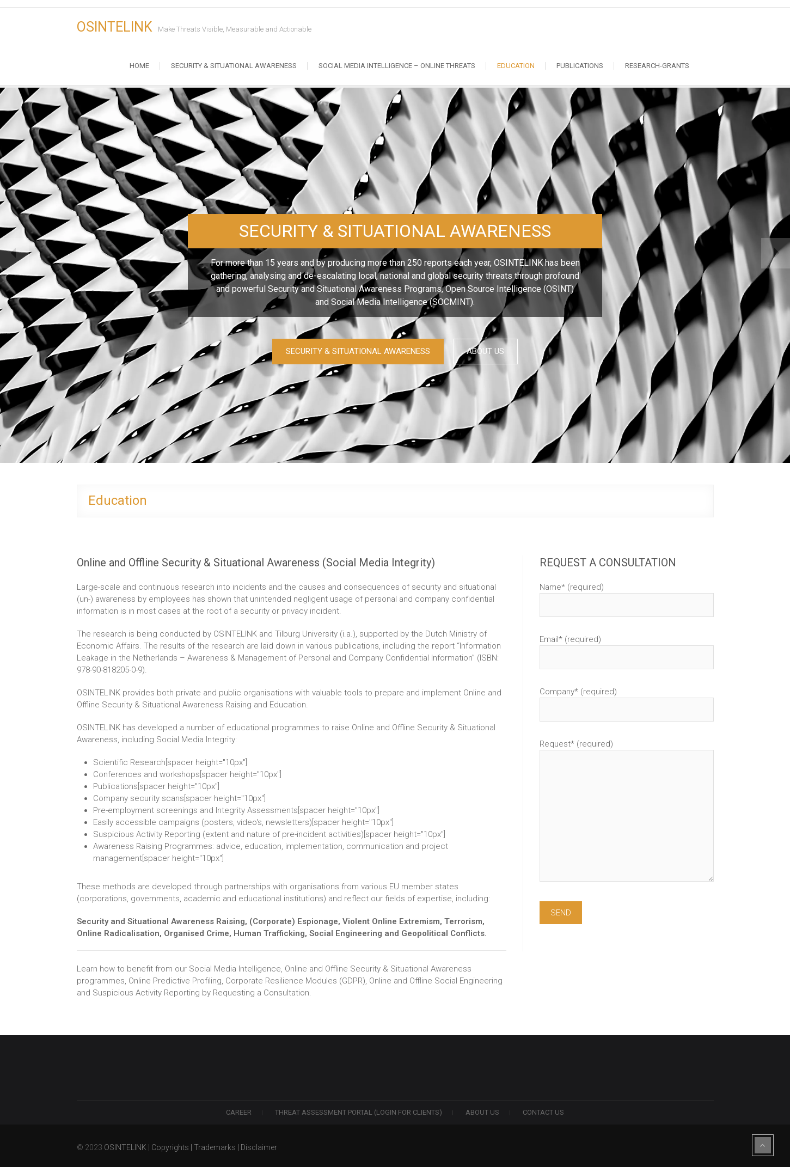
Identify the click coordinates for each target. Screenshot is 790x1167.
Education (516, 66)
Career (239, 1109)
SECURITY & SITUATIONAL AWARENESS (354, 352)
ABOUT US (490, 352)
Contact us (543, 1109)
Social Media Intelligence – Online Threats (397, 66)
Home (139, 66)
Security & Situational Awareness (234, 66)
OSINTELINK (114, 27)
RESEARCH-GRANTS (657, 66)
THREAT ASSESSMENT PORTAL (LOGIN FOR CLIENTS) (358, 1109)
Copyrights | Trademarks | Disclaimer (214, 1144)
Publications (579, 66)
